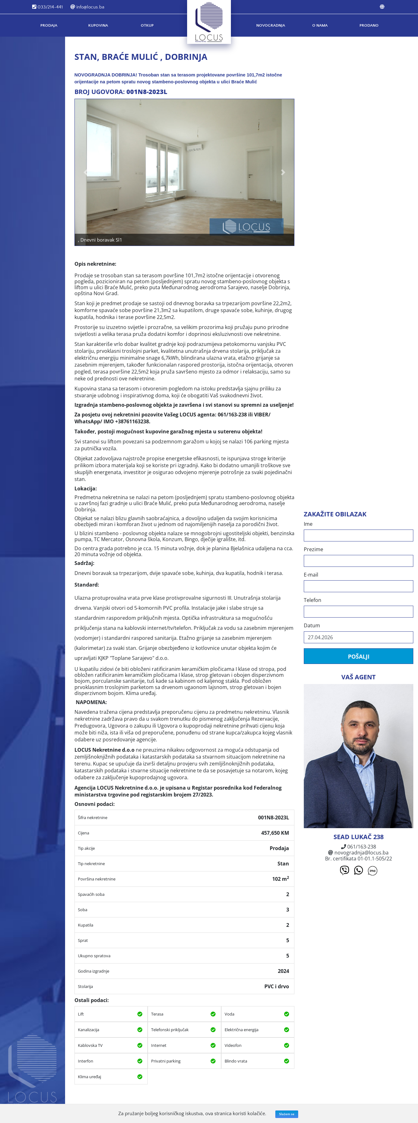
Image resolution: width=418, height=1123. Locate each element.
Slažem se (286, 1114)
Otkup (147, 25)
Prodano (369, 25)
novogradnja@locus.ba (358, 852)
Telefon (312, 600)
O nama (320, 25)
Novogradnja (270, 25)
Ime (308, 524)
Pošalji (358, 656)
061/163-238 (358, 846)
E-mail (311, 575)
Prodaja (48, 25)
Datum (312, 626)
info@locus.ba (87, 7)
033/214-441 (47, 7)
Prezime (313, 549)
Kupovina (98, 25)
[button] (86, 172)
